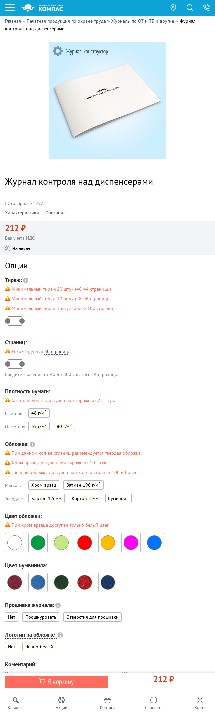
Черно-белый (39, 647)
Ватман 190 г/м (83, 484)
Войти (200, 707)
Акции (61, 707)
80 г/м (64, 425)
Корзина (107, 707)
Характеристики (22, 213)
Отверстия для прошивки (92, 617)
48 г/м (39, 412)
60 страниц (56, 351)
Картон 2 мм (85, 498)
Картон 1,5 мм (46, 498)
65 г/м (39, 425)
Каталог (15, 707)
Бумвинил (118, 498)
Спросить (153, 707)
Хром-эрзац (43, 485)
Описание (55, 213)
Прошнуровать (40, 617)
